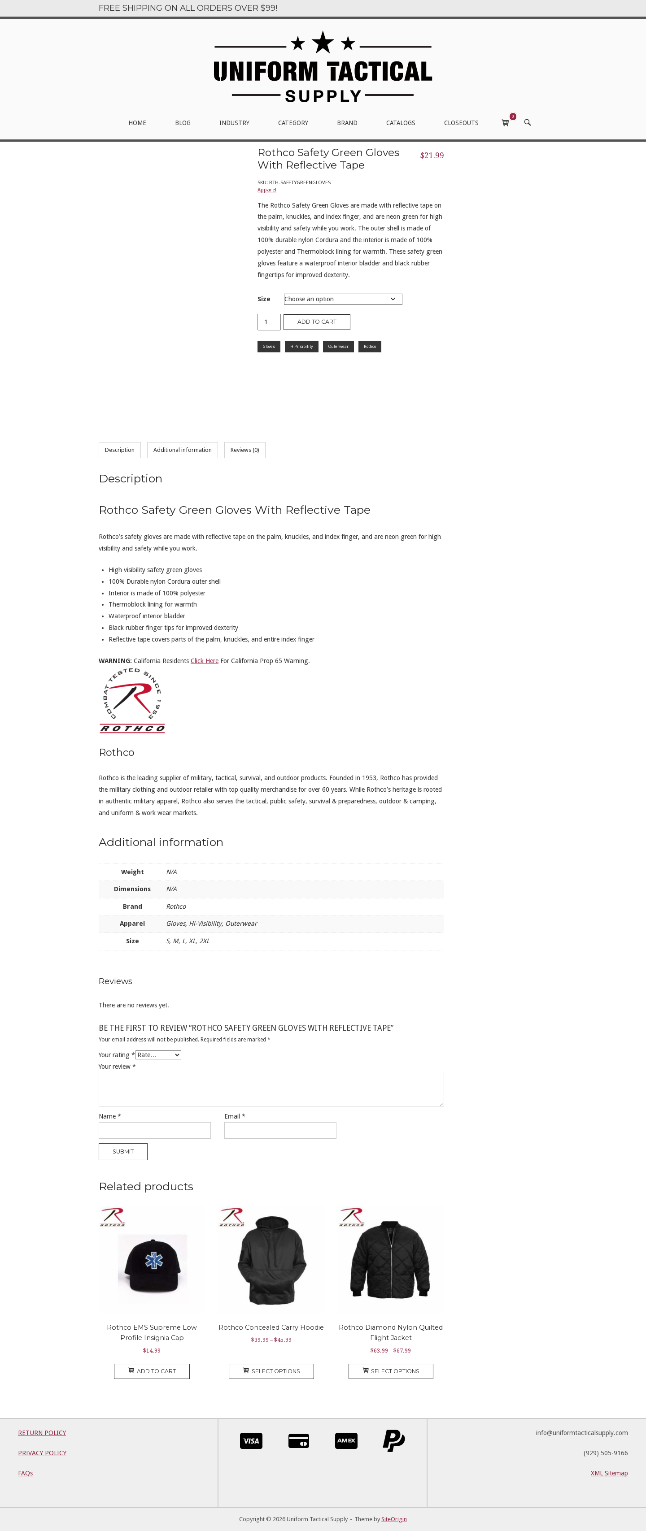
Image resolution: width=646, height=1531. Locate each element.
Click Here (204, 660)
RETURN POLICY (42, 1432)
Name (110, 1116)
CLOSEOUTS (461, 122)
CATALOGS (400, 122)
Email (234, 1116)
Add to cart (316, 321)
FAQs (25, 1473)
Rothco (370, 346)
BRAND (347, 122)
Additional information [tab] (182, 450)
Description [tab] (120, 450)
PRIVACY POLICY (42, 1453)
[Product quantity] (269, 322)
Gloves (269, 346)
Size (264, 299)
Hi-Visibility (301, 346)
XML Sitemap (609, 1473)
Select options (271, 1371)
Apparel (267, 189)
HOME (137, 122)
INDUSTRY (234, 122)
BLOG (183, 122)
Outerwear (338, 346)
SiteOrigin (394, 1519)
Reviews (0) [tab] (245, 450)
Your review (117, 1066)
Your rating (117, 1054)
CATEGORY (293, 122)
